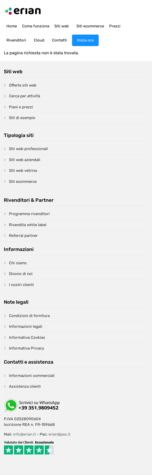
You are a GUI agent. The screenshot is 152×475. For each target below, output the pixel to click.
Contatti (59, 40)
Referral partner (23, 235)
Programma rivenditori (29, 214)
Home (11, 26)
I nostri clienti (21, 284)
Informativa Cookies (27, 337)
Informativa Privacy (26, 348)
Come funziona (35, 26)
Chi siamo (18, 263)
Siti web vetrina (23, 170)
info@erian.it (24, 434)
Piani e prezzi (21, 107)
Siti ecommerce (90, 26)
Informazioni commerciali (32, 375)
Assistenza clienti (25, 386)
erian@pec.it (59, 434)
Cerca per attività (24, 96)
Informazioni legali (25, 326)
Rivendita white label (27, 225)
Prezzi (114, 26)
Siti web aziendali (24, 159)
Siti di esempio (22, 117)
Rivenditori (16, 40)
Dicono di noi (21, 273)
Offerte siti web (22, 85)
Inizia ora (85, 40)
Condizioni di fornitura (29, 315)
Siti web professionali (28, 148)
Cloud (39, 40)
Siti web (61, 26)
